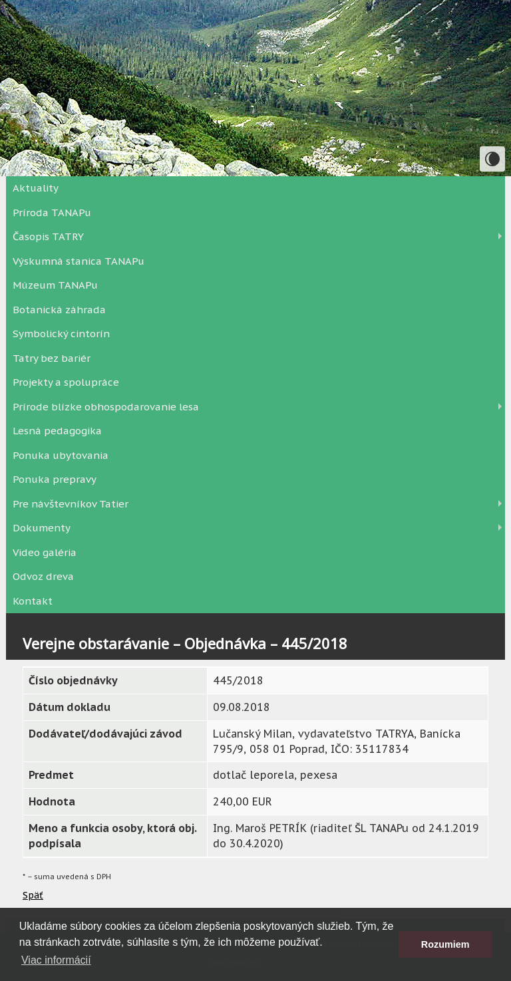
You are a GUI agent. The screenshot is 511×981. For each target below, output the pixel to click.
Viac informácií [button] (56, 960)
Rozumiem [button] (445, 944)
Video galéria (45, 552)
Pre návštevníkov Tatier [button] (70, 503)
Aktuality (36, 188)
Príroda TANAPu (52, 212)
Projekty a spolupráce (66, 382)
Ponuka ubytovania (60, 455)
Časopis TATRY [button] (48, 236)
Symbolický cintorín (61, 333)
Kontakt (33, 601)
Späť (33, 895)
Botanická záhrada (59, 309)
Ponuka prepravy (54, 479)
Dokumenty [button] (42, 527)
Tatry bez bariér (51, 358)
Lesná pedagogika (57, 430)
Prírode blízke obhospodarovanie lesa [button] (106, 406)
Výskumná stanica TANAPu (78, 261)
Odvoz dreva (43, 576)
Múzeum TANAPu (55, 285)
